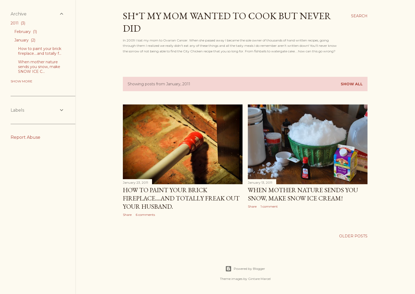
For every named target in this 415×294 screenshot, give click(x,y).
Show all (352, 84)
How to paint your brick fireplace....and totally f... (39, 51)
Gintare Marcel (259, 279)
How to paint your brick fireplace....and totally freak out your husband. (181, 198)
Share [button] (127, 215)
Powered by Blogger (245, 269)
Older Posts (353, 236)
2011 (18, 23)
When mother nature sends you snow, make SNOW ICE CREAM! (303, 194)
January (24, 40)
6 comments (145, 215)
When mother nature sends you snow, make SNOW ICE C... (39, 67)
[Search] (359, 16)
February (25, 31)
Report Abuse (25, 137)
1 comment (269, 206)
